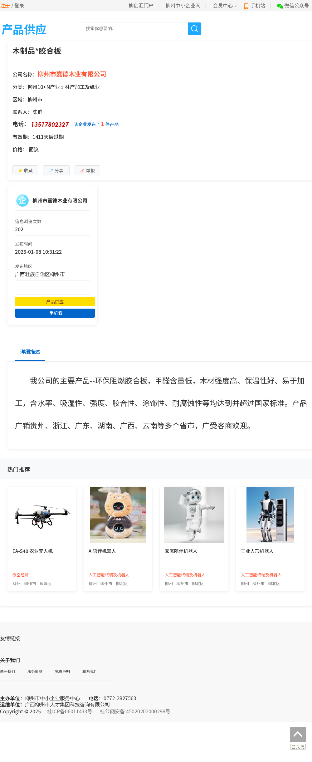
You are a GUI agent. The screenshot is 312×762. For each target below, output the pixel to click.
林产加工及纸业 (82, 86)
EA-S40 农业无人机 (32, 551)
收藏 (25, 170)
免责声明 (62, 671)
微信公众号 (293, 5)
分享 (55, 170)
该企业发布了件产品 (96, 123)
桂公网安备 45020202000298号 (135, 711)
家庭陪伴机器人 (181, 551)
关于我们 (7, 671)
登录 (19, 5)
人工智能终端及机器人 (109, 575)
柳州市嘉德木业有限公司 (71, 73)
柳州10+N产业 (43, 86)
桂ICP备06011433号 (69, 711)
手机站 (254, 5)
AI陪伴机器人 (102, 551)
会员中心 (224, 5)
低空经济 (20, 575)
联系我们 (89, 671)
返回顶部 (298, 734)
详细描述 (30, 351)
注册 (5, 5)
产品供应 (55, 301)
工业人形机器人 (257, 551)
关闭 (298, 747)
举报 (87, 170)
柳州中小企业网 (182, 5)
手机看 (55, 313)
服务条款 (34, 671)
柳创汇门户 (141, 5)
